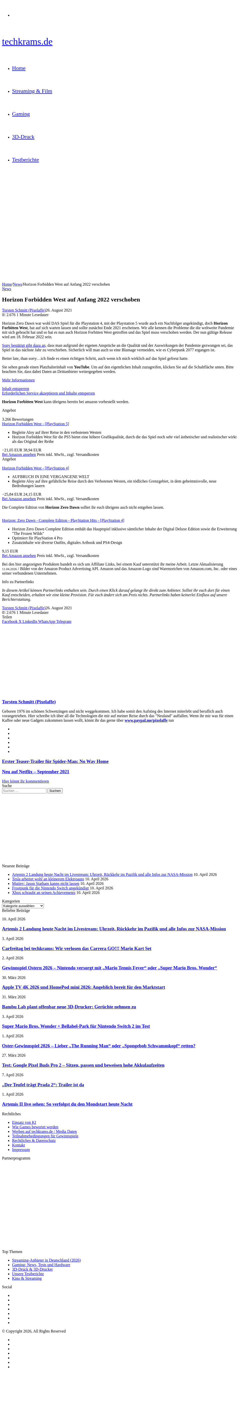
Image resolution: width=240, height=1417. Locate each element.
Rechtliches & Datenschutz (34, 1140)
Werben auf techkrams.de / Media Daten (44, 1131)
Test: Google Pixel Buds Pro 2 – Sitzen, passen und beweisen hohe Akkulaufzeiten (83, 1065)
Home (19, 68)
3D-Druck (23, 137)
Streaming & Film (32, 91)
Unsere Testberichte (28, 1274)
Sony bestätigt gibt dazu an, (24, 345)
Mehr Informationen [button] (18, 380)
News (17, 284)
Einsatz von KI (24, 1122)
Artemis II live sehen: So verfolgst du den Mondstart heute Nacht (67, 1104)
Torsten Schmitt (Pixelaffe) (24, 310)
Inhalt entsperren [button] (15, 389)
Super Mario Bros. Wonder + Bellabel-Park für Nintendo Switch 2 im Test (76, 1026)
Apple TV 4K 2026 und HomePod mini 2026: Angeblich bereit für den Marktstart (83, 987)
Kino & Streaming (27, 1278)
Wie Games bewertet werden (35, 1127)
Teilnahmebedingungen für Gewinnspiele (45, 1136)
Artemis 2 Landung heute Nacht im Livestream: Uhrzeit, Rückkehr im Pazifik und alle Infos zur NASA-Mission (102, 874)
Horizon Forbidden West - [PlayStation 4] (35, 468)
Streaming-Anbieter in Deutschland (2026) (46, 1260)
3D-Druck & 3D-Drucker (32, 1269)
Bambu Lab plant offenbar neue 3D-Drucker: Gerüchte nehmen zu (69, 1006)
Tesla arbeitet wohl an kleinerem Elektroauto (48, 879)
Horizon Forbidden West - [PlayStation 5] (35, 424)
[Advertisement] (120, 659)
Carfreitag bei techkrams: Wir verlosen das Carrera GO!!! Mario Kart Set (76, 948)
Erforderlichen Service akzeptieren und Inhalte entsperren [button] (48, 393)
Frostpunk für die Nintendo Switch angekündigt (50, 888)
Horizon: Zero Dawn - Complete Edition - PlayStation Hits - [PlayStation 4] (63, 520)
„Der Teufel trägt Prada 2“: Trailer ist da (43, 1084)
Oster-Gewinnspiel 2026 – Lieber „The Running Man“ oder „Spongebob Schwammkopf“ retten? (98, 1045)
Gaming (21, 114)
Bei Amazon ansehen (19, 454)
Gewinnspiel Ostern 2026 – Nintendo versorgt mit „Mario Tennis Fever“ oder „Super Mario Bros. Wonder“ (109, 967)
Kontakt (18, 1145)
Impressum (21, 1149)
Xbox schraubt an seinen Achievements (43, 892)
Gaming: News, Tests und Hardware (41, 1265)
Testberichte (25, 159)
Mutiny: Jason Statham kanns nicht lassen (45, 883)
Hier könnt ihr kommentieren (25, 781)
